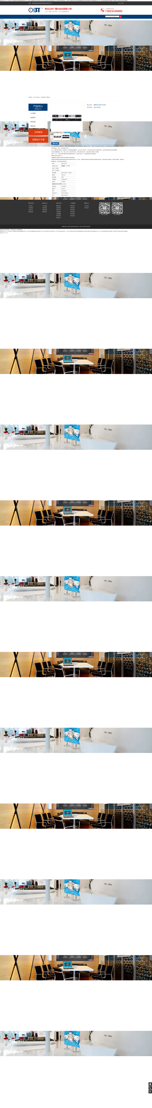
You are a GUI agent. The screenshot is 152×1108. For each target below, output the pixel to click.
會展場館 (58, 207)
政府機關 (58, 213)
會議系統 (32, 117)
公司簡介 (30, 205)
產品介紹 (55, 143)
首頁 (29, 15)
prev (1, 19)
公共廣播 (32, 113)
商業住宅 (58, 209)
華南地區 (72, 207)
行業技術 (86, 207)
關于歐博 (30, 17)
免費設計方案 (38, 139)
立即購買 (38, 132)
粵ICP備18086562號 (85, 226)
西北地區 (72, 211)
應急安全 (58, 217)
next (3, 19)
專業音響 (43, 97)
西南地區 (72, 209)
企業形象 (30, 207)
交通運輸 (58, 211)
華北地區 (72, 215)
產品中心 (38, 97)
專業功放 (48, 97)
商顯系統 (32, 126)
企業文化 (30, 209)
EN (123, 3)
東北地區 (72, 213)
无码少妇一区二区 (4, 232)
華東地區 (72, 205)
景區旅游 (58, 215)
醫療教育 (58, 205)
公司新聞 (86, 205)
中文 (119, 3)
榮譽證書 (30, 211)
